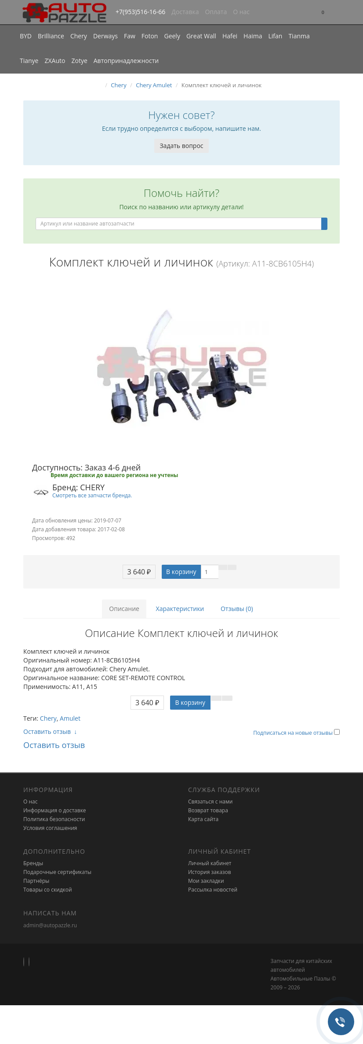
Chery (78, 36)
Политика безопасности (54, 819)
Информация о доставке (54, 810)
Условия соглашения (50, 828)
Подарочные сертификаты (57, 872)
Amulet (70, 718)
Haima (252, 36)
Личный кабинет (210, 863)
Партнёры (36, 881)
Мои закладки (206, 881)
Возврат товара (208, 810)
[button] (323, 12)
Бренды (33, 863)
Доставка (185, 11)
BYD (26, 36)
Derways (105, 36)
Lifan (275, 36)
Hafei (229, 36)
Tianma (298, 36)
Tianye (29, 60)
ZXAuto (55, 60)
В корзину (181, 571)
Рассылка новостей (212, 889)
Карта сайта (203, 819)
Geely (172, 36)
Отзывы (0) (237, 608)
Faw (129, 36)
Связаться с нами (210, 801)
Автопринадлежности (126, 60)
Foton (150, 36)
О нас (241, 11)
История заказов (209, 872)
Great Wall (201, 36)
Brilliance (51, 36)
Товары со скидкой (47, 889)
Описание (124, 608)
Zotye (79, 60)
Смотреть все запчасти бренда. (92, 495)
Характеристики (180, 608)
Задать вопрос (181, 145)
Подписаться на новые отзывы (293, 733)
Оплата (216, 11)
